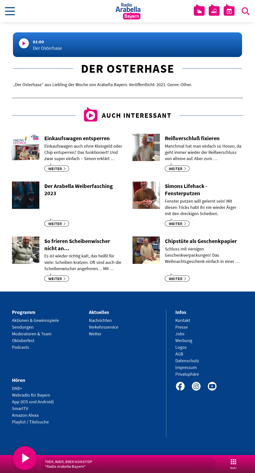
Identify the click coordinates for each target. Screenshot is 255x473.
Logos (181, 347)
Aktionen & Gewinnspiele (35, 320)
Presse (181, 327)
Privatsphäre (187, 374)
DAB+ (17, 388)
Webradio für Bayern (31, 395)
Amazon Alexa (25, 415)
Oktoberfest (23, 340)
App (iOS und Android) (33, 402)
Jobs (180, 334)
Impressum (186, 367)
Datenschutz (187, 360)
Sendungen (23, 327)
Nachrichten (100, 320)
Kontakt (182, 320)
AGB (179, 354)
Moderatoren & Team (32, 334)
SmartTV (20, 408)
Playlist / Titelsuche (30, 422)
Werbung (183, 340)
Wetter (95, 334)
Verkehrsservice (103, 327)
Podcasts (20, 347)
